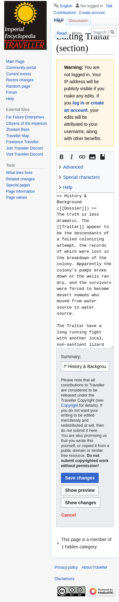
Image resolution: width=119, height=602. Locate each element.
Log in (59, 19)
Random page (18, 86)
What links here (19, 173)
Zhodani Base (18, 129)
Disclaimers (64, 579)
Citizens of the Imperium (26, 123)
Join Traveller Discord (24, 148)
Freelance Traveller (22, 142)
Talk (109, 6)
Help (10, 99)
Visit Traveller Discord (24, 154)
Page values (16, 197)
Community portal (21, 67)
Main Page (15, 61)
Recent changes (20, 80)
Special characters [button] (81, 177)
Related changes (20, 179)
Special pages (18, 185)
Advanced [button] (73, 167)
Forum (11, 92)
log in (78, 102)
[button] (61, 157)
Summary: (71, 356)
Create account (92, 12)
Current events (18, 74)
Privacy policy (66, 567)
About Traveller (94, 567)
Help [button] (67, 187)
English (66, 6)
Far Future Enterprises (25, 117)
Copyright (69, 405)
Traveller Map (17, 136)
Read (59, 33)
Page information (20, 191)
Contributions (65, 12)
